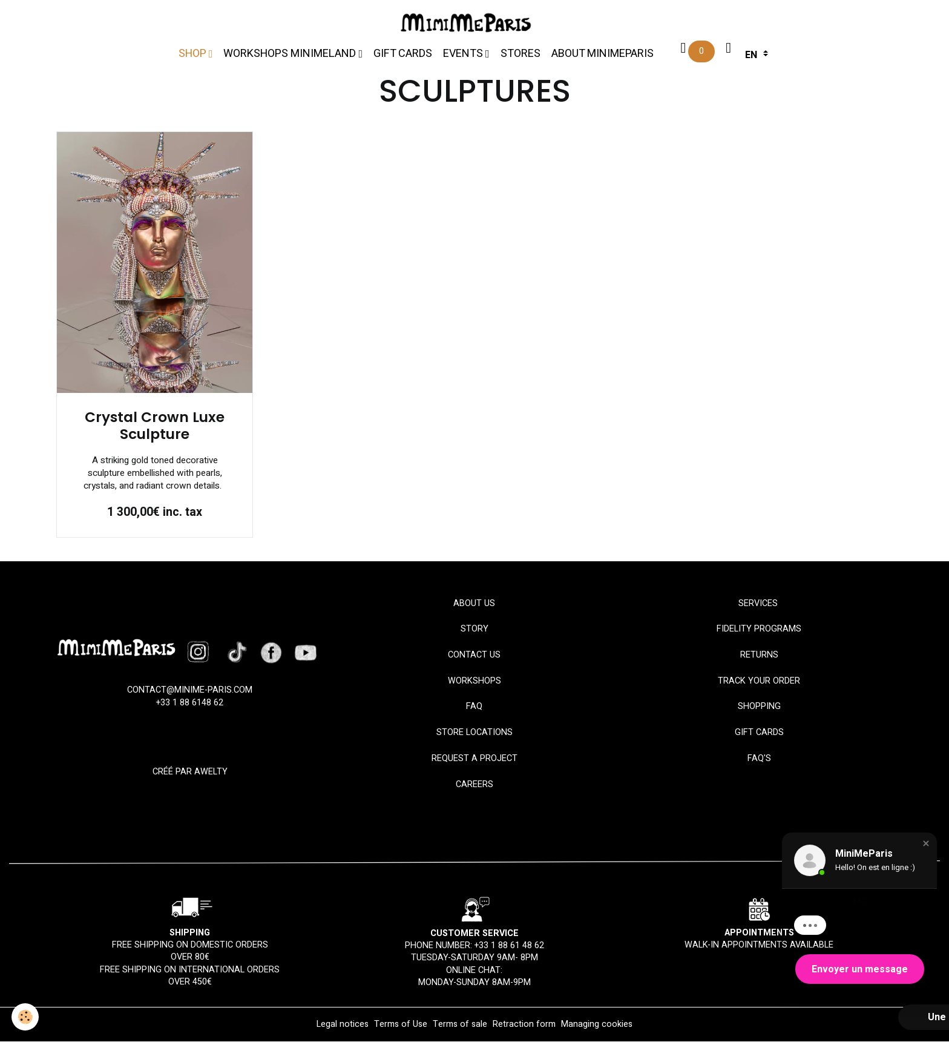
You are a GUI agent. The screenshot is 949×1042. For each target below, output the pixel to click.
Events (464, 53)
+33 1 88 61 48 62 (509, 946)
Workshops (474, 680)
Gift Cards (759, 733)
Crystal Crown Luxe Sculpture (155, 426)
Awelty (211, 772)
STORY (474, 629)
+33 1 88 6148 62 (189, 702)
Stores (520, 53)
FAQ (474, 707)
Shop (194, 53)
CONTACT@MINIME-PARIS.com (189, 690)
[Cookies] (25, 1016)
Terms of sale (460, 1024)
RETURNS (759, 655)
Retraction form (524, 1024)
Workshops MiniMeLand (290, 53)
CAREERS (474, 784)
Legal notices (343, 1024)
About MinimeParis (602, 53)
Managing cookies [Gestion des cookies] (596, 1025)
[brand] (469, 23)
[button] (926, 843)
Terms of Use (400, 1024)
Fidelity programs (759, 629)
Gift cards (402, 53)
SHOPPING (759, 707)
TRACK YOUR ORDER (759, 680)
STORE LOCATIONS (474, 733)
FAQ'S (759, 759)
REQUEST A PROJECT (474, 759)
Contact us (474, 655)
